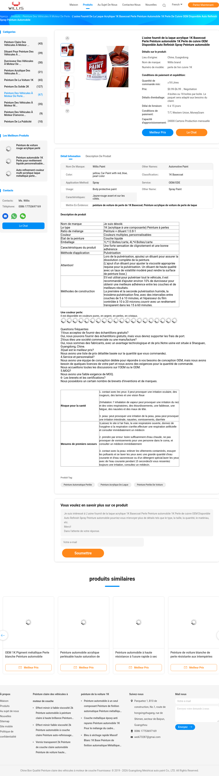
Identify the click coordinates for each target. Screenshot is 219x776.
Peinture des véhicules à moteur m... (23, 104)
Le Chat (23, 225)
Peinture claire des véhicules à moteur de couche (50, 698)
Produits (4, 706)
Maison (4, 700)
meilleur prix (157, 132)
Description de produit (98, 156)
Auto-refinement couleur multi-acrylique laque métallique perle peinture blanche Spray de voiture (30, 173)
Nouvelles (5, 716)
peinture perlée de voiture (150, 484)
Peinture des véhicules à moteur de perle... (23, 95)
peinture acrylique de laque (114, 484)
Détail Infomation (70, 156)
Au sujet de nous (9, 711)
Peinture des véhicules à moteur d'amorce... (23, 113)
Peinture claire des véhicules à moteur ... (23, 43)
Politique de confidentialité (8, 734)
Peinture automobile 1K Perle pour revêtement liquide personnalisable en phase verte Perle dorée (29, 160)
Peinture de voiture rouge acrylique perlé (28, 147)
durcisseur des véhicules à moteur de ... (23, 62)
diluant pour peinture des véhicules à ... (23, 53)
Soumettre (83, 553)
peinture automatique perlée (78, 484)
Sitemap (4, 721)
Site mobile (6, 726)
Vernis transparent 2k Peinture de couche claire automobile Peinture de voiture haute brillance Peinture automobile (53, 748)
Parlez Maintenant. (203, 4)
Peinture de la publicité (23, 121)
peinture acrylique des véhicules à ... (23, 72)
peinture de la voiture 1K (23, 80)
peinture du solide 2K (23, 86)
